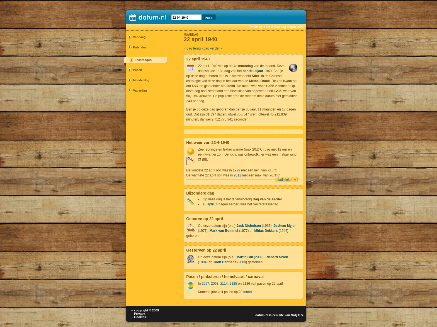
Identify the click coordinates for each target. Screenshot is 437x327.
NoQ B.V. (297, 315)
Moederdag (141, 80)
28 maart (245, 292)
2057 (205, 284)
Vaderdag (140, 90)
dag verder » (213, 48)
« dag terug (192, 48)
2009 (259, 257)
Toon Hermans (224, 262)
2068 (215, 284)
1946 (283, 231)
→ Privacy (137, 313)
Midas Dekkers (266, 231)
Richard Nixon (276, 257)
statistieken (285, 180)
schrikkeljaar (253, 71)
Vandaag (139, 37)
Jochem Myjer (284, 226)
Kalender (139, 47)
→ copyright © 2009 (144, 310)
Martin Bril (244, 257)
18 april (208, 204)
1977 (203, 231)
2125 (233, 284)
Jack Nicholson (248, 226)
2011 (237, 175)
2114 (224, 284)
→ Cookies (138, 317)
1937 (267, 226)
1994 (203, 262)
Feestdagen (143, 60)
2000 (242, 262)
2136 (246, 284)
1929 (236, 170)
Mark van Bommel (224, 231)
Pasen (137, 70)
